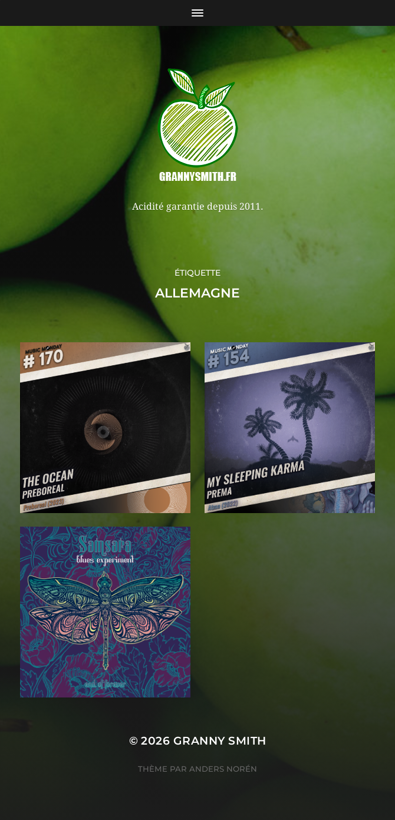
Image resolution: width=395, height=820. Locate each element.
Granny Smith (219, 741)
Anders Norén (223, 768)
